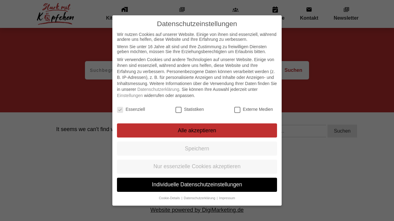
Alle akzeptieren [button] (197, 130)
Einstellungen (130, 95)
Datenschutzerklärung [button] (200, 198)
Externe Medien (253, 109)
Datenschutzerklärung (158, 89)
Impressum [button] (227, 198)
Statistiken (189, 109)
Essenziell (131, 109)
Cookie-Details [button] (170, 198)
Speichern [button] (197, 148)
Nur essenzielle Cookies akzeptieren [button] (196, 166)
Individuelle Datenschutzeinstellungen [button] (197, 184)
